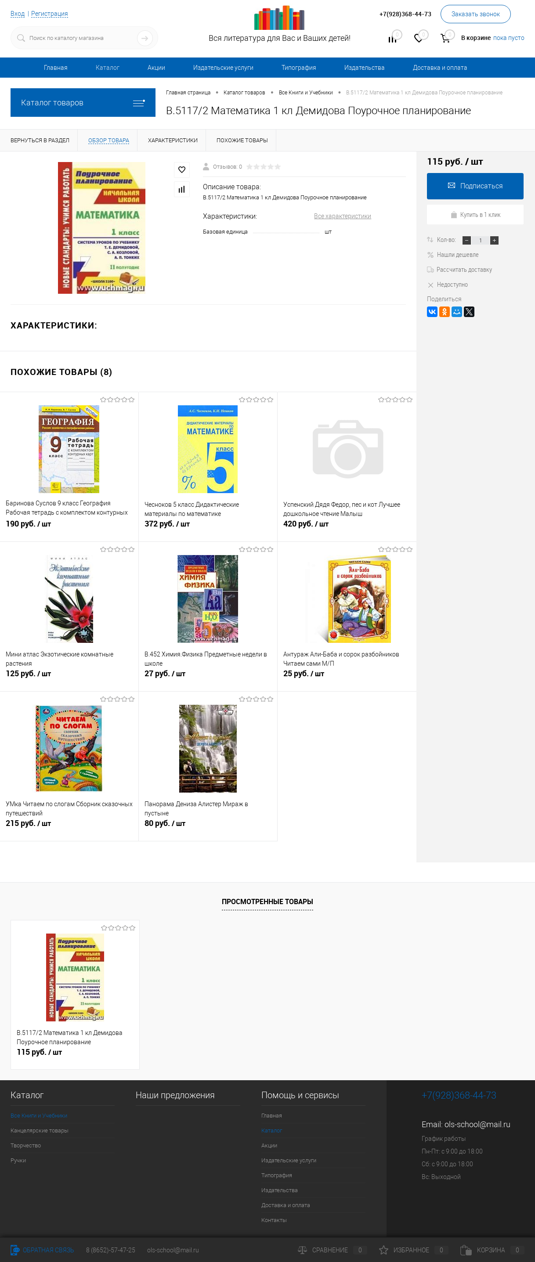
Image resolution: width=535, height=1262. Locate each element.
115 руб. (39, 1052)
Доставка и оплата (440, 67)
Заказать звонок (476, 14)
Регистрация (49, 13)
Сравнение (332, 1250)
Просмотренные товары (267, 901)
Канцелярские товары (40, 1130)
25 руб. (347, 677)
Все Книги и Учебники (39, 1115)
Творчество (26, 1145)
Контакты (274, 1220)
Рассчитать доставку (459, 269)
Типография (299, 67)
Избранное (413, 1250)
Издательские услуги (223, 67)
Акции (156, 67)
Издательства (364, 67)
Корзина (492, 1250)
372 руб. (208, 527)
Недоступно (447, 284)
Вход (18, 13)
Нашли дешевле (453, 254)
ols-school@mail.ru (477, 1124)
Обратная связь (42, 1250)
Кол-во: (447, 239)
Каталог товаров (83, 102)
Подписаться (475, 186)
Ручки (18, 1160)
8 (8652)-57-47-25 (110, 1250)
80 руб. (208, 826)
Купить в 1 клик (475, 214)
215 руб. (69, 826)
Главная (56, 67)
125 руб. (69, 677)
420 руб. (347, 527)
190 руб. (69, 527)
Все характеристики (342, 216)
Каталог (107, 67)
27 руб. (208, 677)
